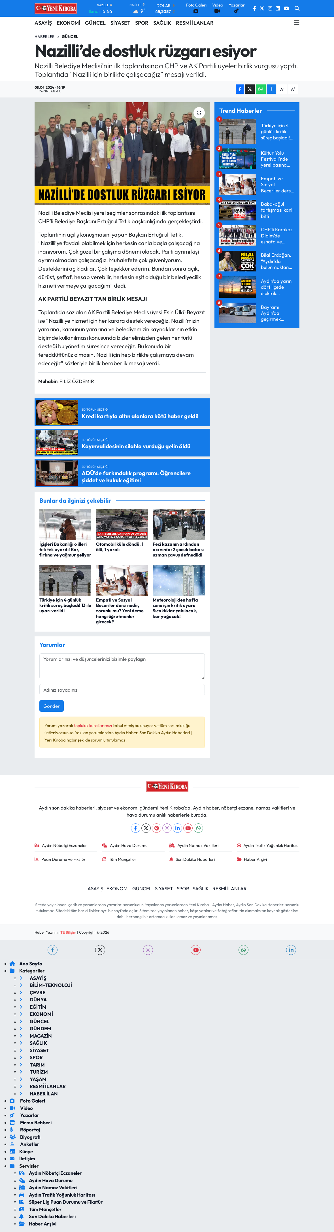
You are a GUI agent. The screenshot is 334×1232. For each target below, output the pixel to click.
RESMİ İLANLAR (195, 23)
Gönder (51, 706)
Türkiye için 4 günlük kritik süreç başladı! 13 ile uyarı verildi (65, 605)
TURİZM (33, 1072)
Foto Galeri (27, 1101)
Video (21, 1108)
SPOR (141, 23)
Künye (21, 1151)
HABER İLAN (38, 1094)
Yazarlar (24, 1115)
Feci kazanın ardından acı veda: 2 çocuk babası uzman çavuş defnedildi (178, 549)
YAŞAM (32, 1079)
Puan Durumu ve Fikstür (60, 859)
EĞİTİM (32, 1007)
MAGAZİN (35, 1036)
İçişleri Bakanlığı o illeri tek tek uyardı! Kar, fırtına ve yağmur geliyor (65, 549)
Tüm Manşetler (119, 859)
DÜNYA (33, 999)
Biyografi (25, 1137)
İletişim (22, 1158)
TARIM (32, 1065)
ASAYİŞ (43, 23)
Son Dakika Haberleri (192, 859)
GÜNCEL (95, 23)
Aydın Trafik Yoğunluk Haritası (268, 845)
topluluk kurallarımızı (93, 725)
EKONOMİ (68, 23)
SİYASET (120, 23)
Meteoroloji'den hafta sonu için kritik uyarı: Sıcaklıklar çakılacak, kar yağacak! (175, 608)
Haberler (45, 36)
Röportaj (25, 1130)
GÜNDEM (35, 1028)
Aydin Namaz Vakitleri (193, 845)
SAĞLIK (162, 23)
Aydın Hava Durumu (125, 845)
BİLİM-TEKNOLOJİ (45, 985)
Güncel (70, 36)
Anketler (24, 1144)
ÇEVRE (32, 992)
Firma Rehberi (31, 1122)
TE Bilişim (68, 932)
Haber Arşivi (252, 859)
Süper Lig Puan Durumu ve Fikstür (61, 1202)
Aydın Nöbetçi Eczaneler (61, 845)
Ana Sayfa (26, 964)
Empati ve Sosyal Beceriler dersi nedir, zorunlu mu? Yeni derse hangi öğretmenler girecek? (120, 611)
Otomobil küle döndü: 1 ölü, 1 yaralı (119, 546)
